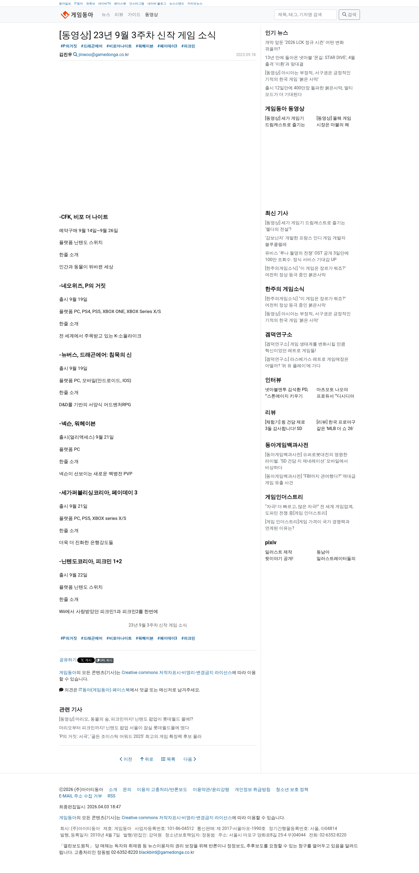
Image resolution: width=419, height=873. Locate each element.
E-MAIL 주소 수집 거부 (80, 796)
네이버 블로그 (156, 3)
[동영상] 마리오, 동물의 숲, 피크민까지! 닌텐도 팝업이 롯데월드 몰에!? (126, 719)
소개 (113, 789)
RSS (111, 796)
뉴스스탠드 (176, 3)
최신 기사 (276, 213)
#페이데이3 (167, 46)
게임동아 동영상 (284, 108)
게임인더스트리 (284, 497)
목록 (168, 759)
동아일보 (65, 3)
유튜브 (90, 3)
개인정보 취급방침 (252, 789)
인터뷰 (273, 380)
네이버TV (104, 3)
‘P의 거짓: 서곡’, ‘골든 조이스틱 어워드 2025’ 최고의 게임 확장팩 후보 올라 (130, 736)
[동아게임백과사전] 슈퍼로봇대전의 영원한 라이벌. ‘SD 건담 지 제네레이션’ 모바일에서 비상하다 (306, 461)
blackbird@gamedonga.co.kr (166, 852)
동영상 (151, 14)
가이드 (134, 14)
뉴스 (106, 14)
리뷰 (119, 14)
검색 (349, 14)
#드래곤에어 (91, 46)
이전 (126, 759)
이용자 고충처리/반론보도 (162, 789)
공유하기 (68, 659)
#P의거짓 (69, 46)
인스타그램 (136, 3)
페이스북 (120, 3)
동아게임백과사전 (286, 445)
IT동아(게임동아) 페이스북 (104, 689)
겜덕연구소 (278, 334)
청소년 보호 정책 (292, 789)
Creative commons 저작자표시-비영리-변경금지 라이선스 (177, 672)
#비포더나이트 (119, 46)
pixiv (270, 542)
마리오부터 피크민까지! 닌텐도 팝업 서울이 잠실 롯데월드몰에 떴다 (124, 727)
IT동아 (78, 3)
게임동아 (67, 672)
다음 (189, 759)
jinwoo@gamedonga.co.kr (104, 54)
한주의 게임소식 (284, 289)
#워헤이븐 (144, 46)
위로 (146, 759)
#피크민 (188, 46)
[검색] (306, 14)
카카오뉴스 (195, 3)
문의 (127, 789)
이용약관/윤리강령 (211, 789)
